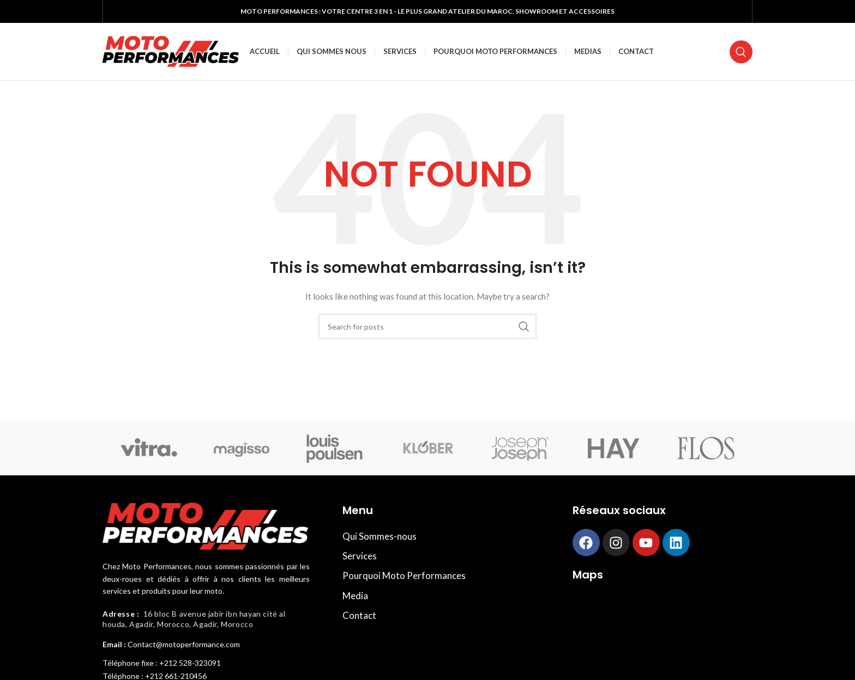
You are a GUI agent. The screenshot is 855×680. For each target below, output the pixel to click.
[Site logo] (171, 50)
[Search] (741, 52)
